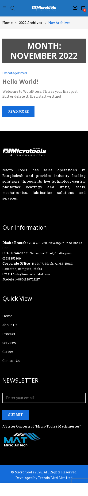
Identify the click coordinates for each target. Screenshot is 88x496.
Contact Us (11, 360)
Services (9, 342)
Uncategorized (14, 73)
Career (7, 351)
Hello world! (20, 81)
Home (7, 315)
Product (8, 333)
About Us (9, 324)
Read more (18, 111)
